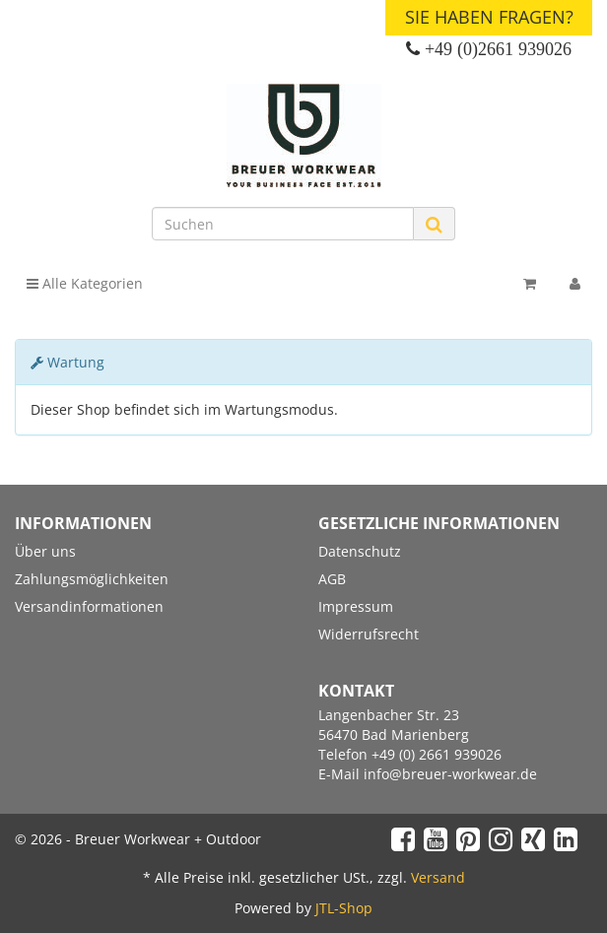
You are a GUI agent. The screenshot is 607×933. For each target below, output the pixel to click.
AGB (332, 578)
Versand (438, 877)
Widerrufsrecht (368, 634)
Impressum (355, 606)
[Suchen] (283, 223)
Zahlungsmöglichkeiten (92, 578)
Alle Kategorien (85, 283)
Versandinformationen (89, 606)
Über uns (45, 551)
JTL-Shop (343, 908)
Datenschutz (359, 551)
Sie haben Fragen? (489, 17)
